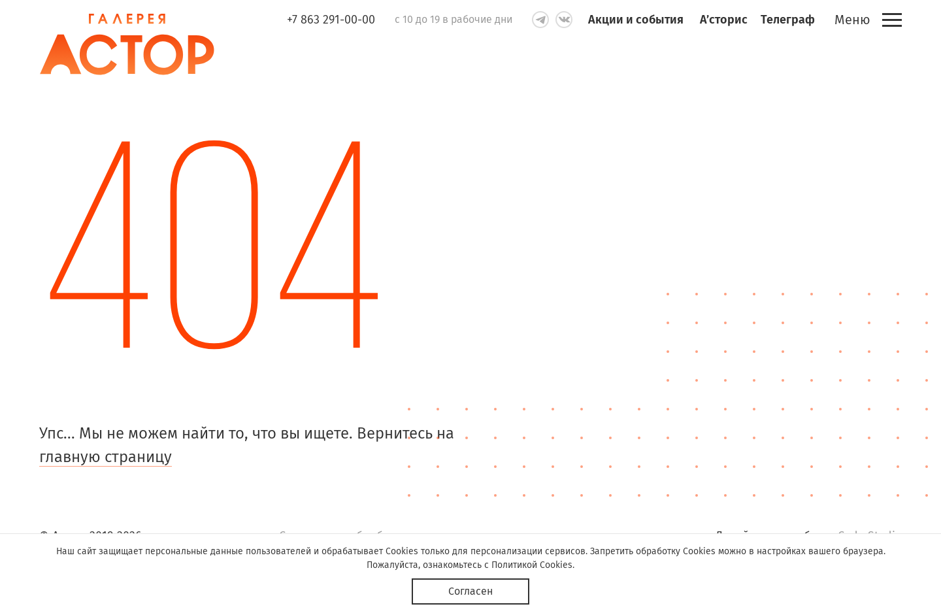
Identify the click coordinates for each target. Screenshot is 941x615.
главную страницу (105, 457)
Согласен (470, 591)
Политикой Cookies (531, 565)
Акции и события (636, 19)
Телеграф (788, 19)
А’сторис (724, 19)
